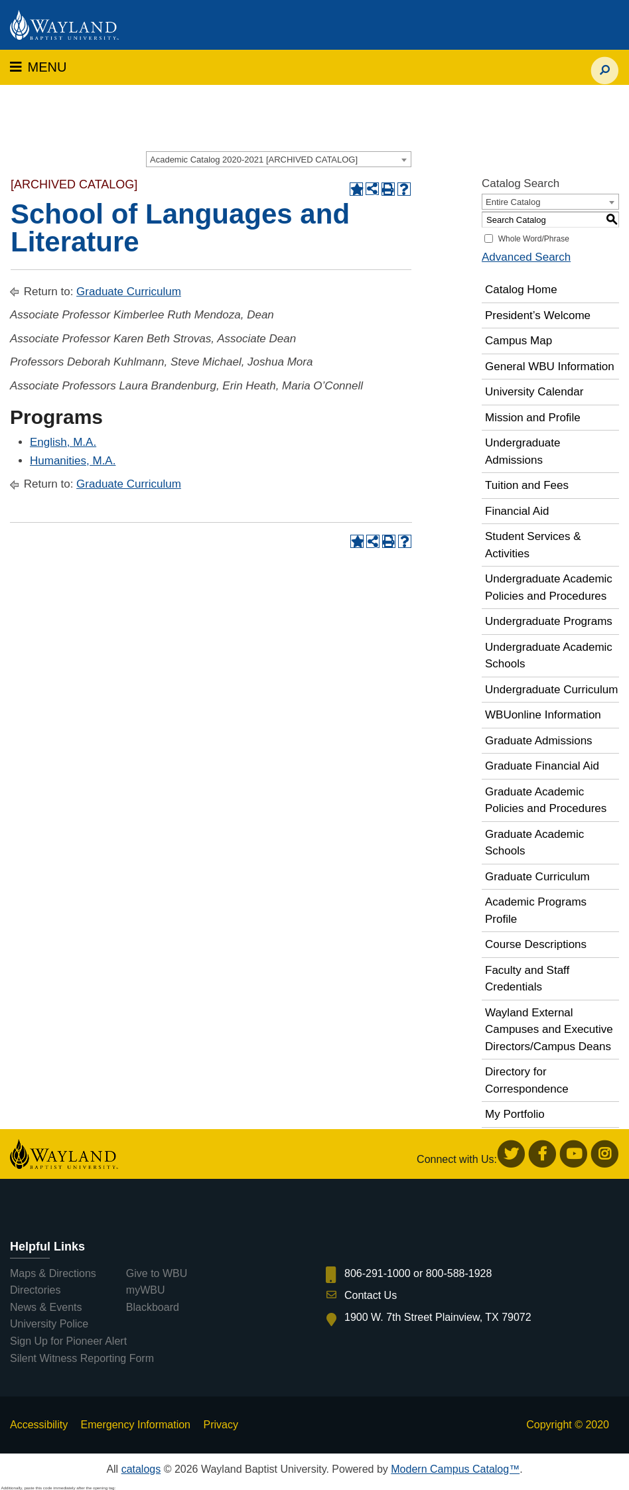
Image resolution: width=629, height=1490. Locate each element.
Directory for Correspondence (527, 1080)
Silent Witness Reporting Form (82, 1358)
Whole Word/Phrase (533, 238)
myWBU (145, 1290)
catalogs (141, 1469)
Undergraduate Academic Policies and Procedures (548, 587)
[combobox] (278, 159)
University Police (49, 1323)
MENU (38, 67)
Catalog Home (521, 289)
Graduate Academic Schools (534, 843)
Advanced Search (526, 257)
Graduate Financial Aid (542, 766)
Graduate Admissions (539, 740)
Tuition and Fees (527, 485)
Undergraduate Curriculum (551, 689)
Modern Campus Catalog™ (455, 1469)
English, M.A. (63, 442)
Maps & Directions (53, 1273)
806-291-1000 (377, 1273)
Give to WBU (156, 1273)
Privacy (220, 1424)
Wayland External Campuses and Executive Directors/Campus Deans (549, 1029)
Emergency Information (135, 1424)
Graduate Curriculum (128, 291)
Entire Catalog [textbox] (513, 202)
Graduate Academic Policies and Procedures (545, 800)
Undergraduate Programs (548, 621)
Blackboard (152, 1307)
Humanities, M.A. (72, 460)
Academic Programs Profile (536, 910)
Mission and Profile (533, 417)
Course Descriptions (536, 944)
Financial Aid (517, 511)
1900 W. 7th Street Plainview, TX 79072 (437, 1317)
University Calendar (534, 391)
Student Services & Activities (533, 545)
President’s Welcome (538, 315)
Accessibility (39, 1424)
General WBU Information (549, 366)
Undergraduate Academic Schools (548, 656)
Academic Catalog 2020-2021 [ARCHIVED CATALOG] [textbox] (254, 160)
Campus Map (518, 340)
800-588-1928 (459, 1273)
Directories (35, 1290)
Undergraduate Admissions (522, 451)
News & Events (46, 1307)
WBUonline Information (543, 715)
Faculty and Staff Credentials (527, 979)
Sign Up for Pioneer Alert (68, 1341)
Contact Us (370, 1295)
